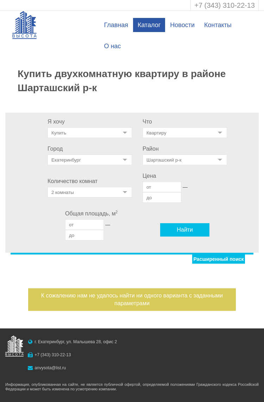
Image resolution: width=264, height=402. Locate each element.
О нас (112, 46)
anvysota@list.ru (50, 367)
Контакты (218, 25)
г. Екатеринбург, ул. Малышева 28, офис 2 (75, 341)
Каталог (149, 25)
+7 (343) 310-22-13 (224, 5)
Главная (116, 25)
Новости (182, 25)
